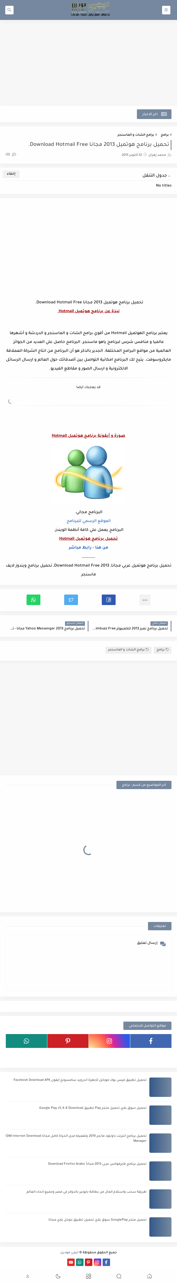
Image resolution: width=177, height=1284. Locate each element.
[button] (109, 600)
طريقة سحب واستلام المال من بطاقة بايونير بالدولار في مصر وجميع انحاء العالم (87, 1192)
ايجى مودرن (69, 1253)
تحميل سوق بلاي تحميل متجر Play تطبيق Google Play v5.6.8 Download (93, 1108)
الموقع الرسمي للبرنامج (89, 521)
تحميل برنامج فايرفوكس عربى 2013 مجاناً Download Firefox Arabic (97, 1164)
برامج (165, 135)
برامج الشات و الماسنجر (136, 135)
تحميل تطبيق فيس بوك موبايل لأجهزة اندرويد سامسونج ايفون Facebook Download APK (80, 1080)
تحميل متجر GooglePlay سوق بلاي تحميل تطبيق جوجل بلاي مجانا (97, 1220)
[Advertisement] (88, 63)
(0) (11, 155)
